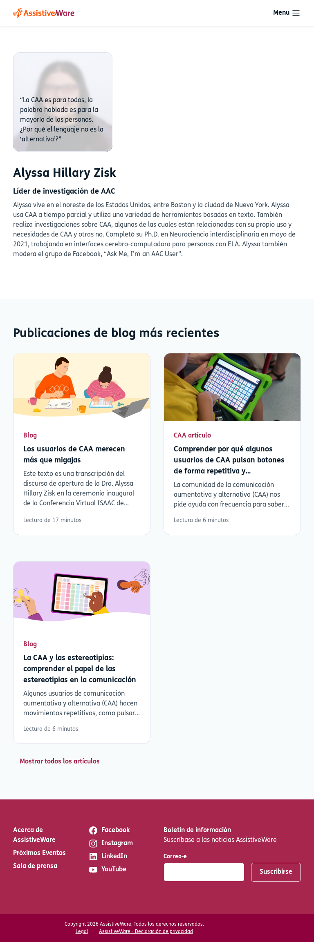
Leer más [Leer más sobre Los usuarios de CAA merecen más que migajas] (82, 444)
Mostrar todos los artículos (60, 762)
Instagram (110, 843)
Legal (82, 931)
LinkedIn (107, 857)
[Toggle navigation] (287, 13)
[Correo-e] (204, 872)
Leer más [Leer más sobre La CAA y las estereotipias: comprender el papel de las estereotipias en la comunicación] (82, 652)
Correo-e (175, 857)
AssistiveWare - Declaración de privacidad (146, 931)
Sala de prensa (35, 866)
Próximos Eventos (39, 853)
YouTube (107, 870)
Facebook (109, 830)
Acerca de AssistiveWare (34, 835)
